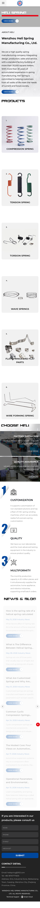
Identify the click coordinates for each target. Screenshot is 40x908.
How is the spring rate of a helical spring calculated (20, 613)
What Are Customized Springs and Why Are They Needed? (18, 680)
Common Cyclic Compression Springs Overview (18, 713)
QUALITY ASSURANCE (26, 461)
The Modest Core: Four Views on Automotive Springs (18, 747)
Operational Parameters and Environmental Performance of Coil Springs (19, 781)
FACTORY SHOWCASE (26, 436)
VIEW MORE (11, 91)
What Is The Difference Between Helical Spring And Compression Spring (20, 646)
